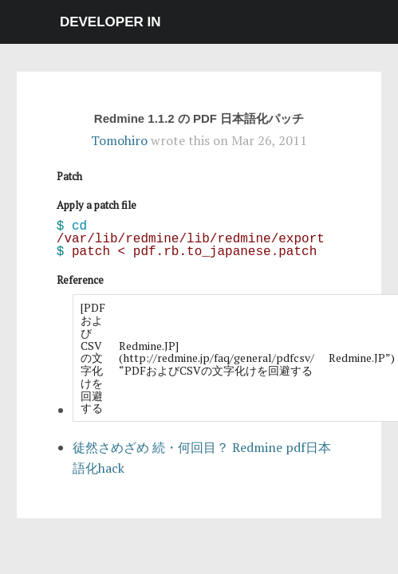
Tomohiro (119, 140)
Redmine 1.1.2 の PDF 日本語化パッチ (199, 118)
